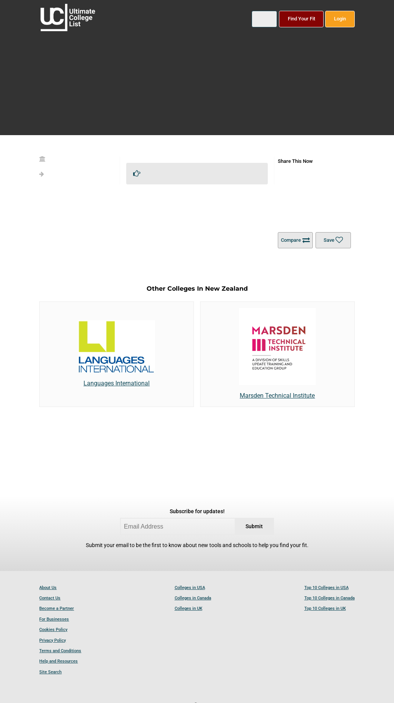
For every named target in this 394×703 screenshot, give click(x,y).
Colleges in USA (190, 587)
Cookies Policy (53, 629)
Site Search (50, 672)
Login (340, 19)
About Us (48, 587)
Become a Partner (56, 608)
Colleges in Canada (193, 598)
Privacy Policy (52, 640)
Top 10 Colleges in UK (325, 608)
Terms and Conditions (60, 650)
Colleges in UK (188, 608)
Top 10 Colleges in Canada (329, 598)
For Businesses (54, 619)
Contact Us (49, 598)
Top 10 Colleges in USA (326, 587)
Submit (254, 526)
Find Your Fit (301, 19)
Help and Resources (58, 661)
